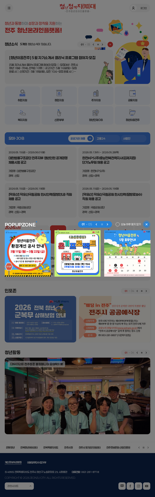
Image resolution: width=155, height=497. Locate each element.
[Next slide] (107, 224)
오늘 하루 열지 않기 (131, 224)
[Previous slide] (96, 224)
